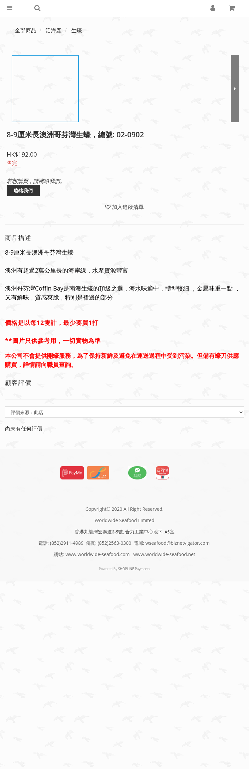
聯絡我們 (23, 190)
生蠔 (76, 30)
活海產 (54, 30)
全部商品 (25, 30)
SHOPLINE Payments (134, 568)
